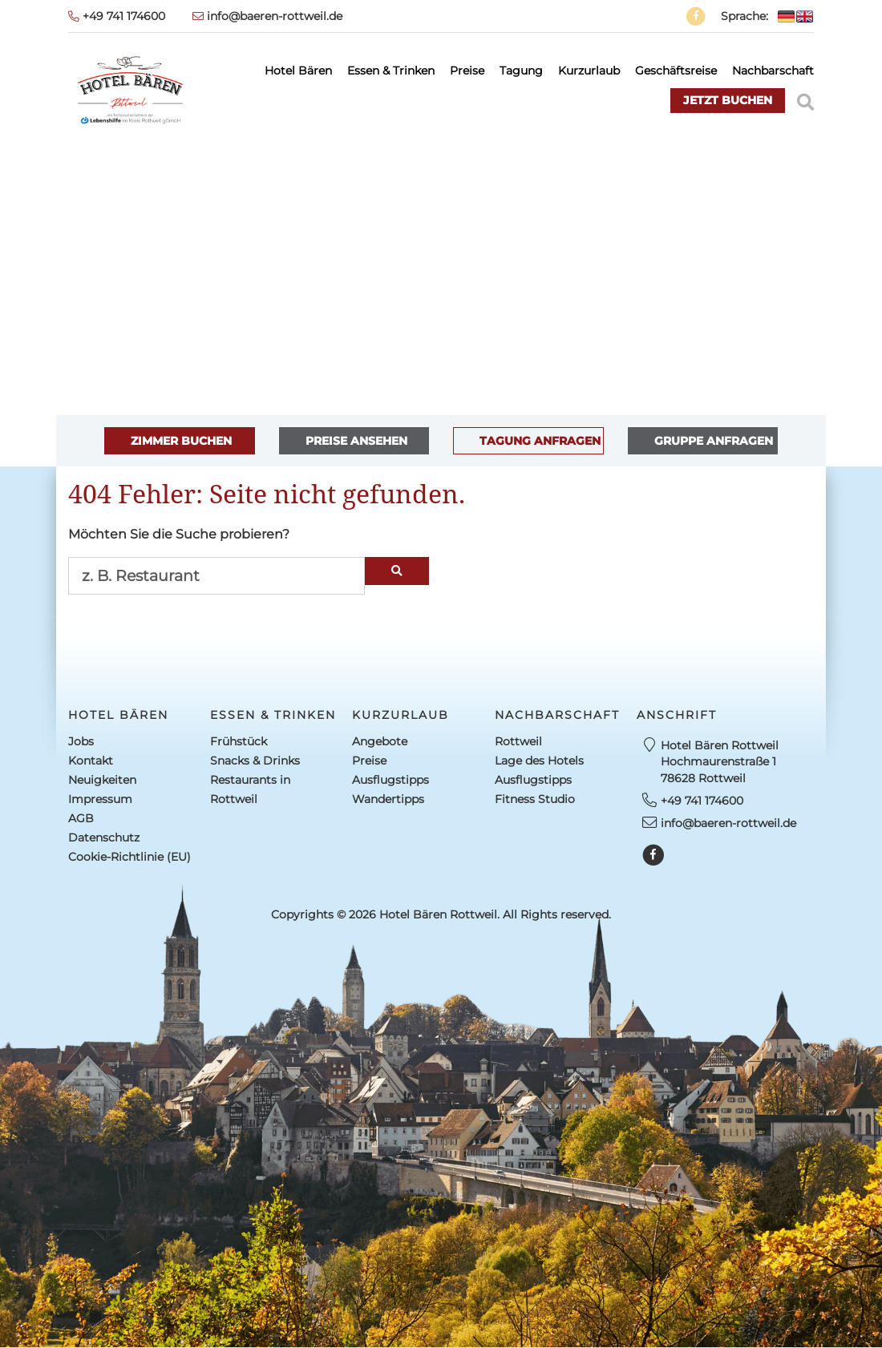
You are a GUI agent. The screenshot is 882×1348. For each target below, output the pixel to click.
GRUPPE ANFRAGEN (713, 440)
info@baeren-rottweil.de (267, 16)
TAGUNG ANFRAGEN (540, 440)
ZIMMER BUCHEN (181, 440)
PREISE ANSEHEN (356, 440)
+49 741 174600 (116, 16)
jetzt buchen (727, 100)
